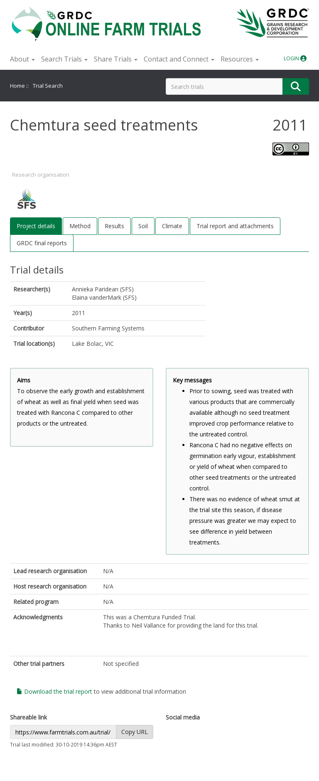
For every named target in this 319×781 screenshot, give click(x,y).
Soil (143, 226)
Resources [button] (240, 59)
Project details (36, 226)
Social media (183, 717)
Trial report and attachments (235, 226)
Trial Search (48, 85)
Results (114, 226)
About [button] (22, 59)
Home (17, 85)
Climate (172, 226)
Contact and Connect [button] (179, 59)
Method (80, 226)
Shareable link (28, 717)
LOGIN (295, 58)
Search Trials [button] (64, 59)
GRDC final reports (42, 243)
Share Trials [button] (115, 59)
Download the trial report (54, 691)
